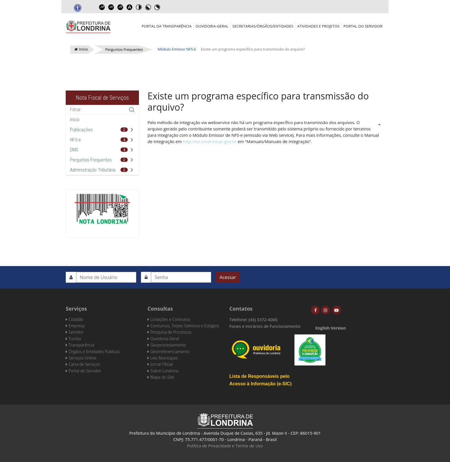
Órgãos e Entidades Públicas (94, 351)
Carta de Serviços (84, 364)
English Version (330, 328)
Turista (75, 338)
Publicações (81, 129)
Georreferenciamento (169, 351)
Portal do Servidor (363, 26)
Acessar (228, 277)
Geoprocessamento (168, 345)
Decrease (111, 7)
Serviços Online (82, 358)
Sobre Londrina (164, 371)
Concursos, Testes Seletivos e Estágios (184, 325)
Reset (120, 7)
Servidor (76, 332)
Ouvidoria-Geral (212, 26)
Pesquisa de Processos (170, 332)
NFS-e (75, 140)
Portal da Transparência (167, 26)
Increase (101, 7)
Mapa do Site (162, 377)
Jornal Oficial (161, 364)
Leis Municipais (164, 358)
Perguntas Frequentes (91, 160)
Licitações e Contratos (170, 319)
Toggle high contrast (138, 7)
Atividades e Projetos (318, 26)
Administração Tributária (92, 170)
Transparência (81, 345)
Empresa (77, 325)
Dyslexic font (129, 7)
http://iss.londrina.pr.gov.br (209, 141)
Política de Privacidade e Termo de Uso (225, 445)
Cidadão (76, 319)
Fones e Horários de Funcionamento (264, 326)
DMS (74, 150)
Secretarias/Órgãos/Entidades (262, 26)
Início (74, 119)
